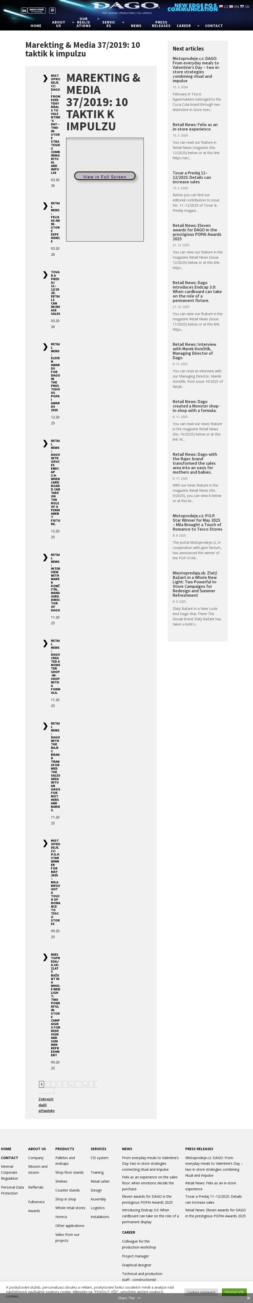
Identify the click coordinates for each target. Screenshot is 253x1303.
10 (78, 1084)
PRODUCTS (64, 1148)
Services (108, 24)
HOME (6, 1148)
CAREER (128, 1232)
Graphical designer (136, 1265)
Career (184, 26)
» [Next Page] (91, 1084)
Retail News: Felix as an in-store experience (55, 222)
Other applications (69, 1225)
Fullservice (36, 1201)
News (136, 26)
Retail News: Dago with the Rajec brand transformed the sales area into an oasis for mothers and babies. (55, 766)
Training (97, 1172)
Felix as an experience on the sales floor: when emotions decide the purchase (150, 1183)
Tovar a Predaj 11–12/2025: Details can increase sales (192, 177)
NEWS (127, 1148)
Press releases (161, 24)
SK (244, 6)
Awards (34, 1210)
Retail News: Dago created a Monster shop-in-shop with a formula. (55, 666)
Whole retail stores (70, 1207)
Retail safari (100, 1181)
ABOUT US (37, 1148)
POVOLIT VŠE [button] (234, 1292)
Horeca (61, 1216)
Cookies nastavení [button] (201, 1292)
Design (96, 1190)
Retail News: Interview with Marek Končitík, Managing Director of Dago (194, 350)
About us (58, 24)
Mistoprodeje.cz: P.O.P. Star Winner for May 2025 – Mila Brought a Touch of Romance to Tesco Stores (55, 882)
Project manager (135, 1256)
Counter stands (67, 1190)
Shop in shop (65, 1199)
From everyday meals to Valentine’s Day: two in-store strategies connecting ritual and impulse (150, 1163)
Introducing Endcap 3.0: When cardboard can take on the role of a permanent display (150, 1216)
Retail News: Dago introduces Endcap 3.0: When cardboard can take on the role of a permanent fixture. (55, 482)
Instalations (100, 1216)
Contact (214, 26)
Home (36, 26)
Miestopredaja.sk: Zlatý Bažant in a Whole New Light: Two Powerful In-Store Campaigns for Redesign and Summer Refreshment (55, 1004)
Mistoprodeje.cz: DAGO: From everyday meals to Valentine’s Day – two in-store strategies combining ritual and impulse (55, 124)
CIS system (99, 1157)
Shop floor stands (69, 1172)
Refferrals (35, 1187)
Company (35, 1157)
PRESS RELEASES (199, 1148)
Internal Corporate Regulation (9, 1172)
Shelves (61, 1181)
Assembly (98, 1199)
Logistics (98, 1207)
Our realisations (84, 22)
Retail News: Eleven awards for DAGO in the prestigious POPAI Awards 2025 (55, 377)
